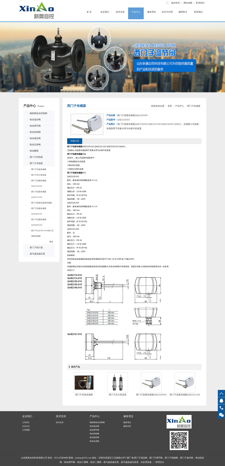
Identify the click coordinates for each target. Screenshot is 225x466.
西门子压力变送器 (38, 175)
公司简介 (26, 422)
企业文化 (26, 426)
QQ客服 (221, 400)
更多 (51, 242)
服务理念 (151, 12)
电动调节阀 (35, 126)
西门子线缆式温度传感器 (41, 203)
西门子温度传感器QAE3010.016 (38, 211)
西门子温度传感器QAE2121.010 (38, 194)
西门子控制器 (36, 157)
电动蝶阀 (34, 151)
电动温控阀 (35, 119)
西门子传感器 (36, 163)
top (221, 393)
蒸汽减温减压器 (37, 254)
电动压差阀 (35, 144)
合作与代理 (167, 12)
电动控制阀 (35, 132)
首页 (170, 106)
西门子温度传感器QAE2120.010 (38, 183)
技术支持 (120, 12)
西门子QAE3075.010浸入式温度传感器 (42, 233)
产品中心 (136, 12)
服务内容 (127, 426)
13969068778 (221, 407)
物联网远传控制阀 (38, 113)
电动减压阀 (35, 138)
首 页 (89, 12)
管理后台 (159, 462)
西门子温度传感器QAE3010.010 (38, 222)
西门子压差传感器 (38, 169)
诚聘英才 (182, 12)
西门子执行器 (36, 247)
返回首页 (175, 3)
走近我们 (104, 12)
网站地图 (188, 3)
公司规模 (26, 430)
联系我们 (200, 3)
